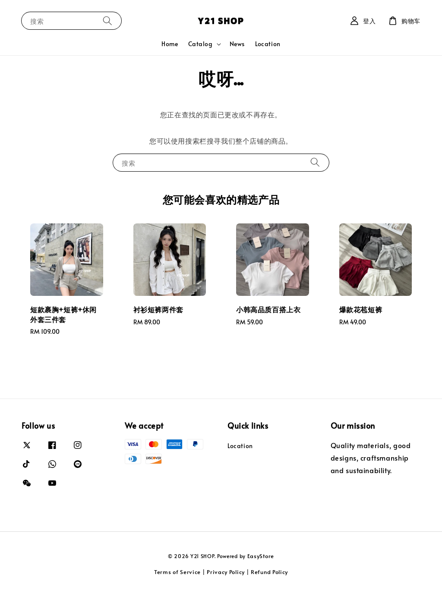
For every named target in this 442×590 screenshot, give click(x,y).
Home (169, 44)
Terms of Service (177, 572)
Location (268, 44)
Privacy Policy (226, 572)
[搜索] (107, 20)
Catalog (200, 44)
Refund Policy (269, 572)
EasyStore (260, 556)
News (237, 44)
